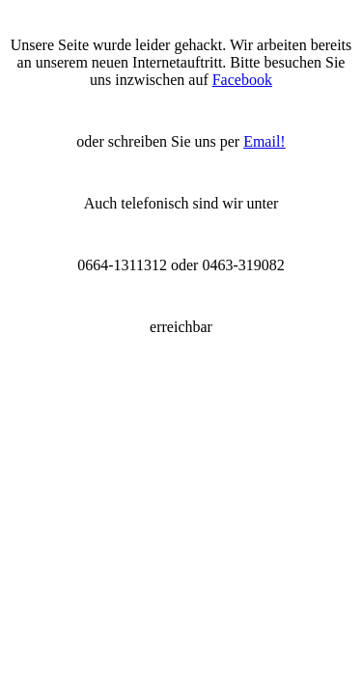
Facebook (242, 79)
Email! (264, 141)
